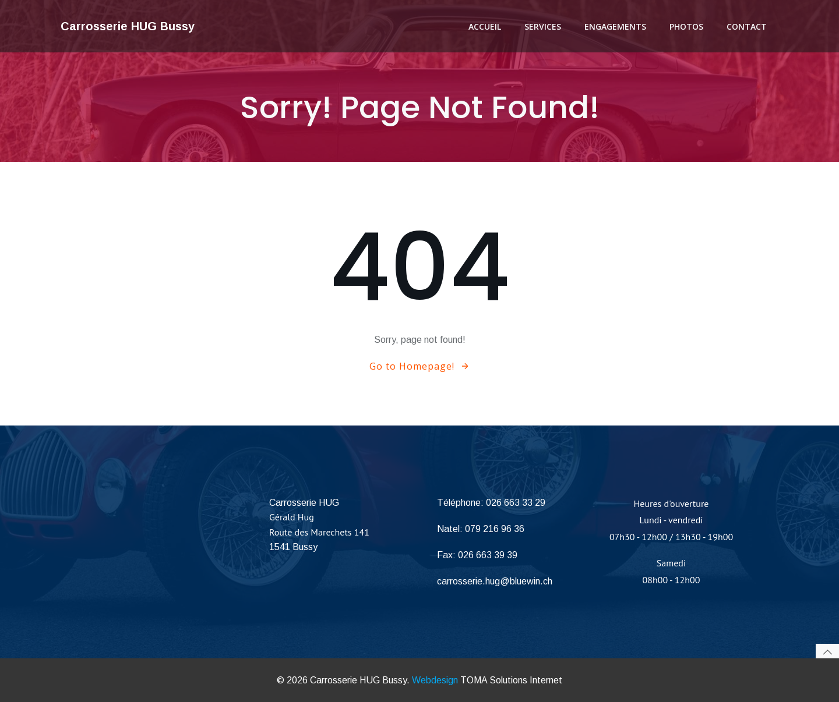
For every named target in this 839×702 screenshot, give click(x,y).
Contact (747, 26)
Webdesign (435, 680)
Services (542, 26)
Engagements (615, 26)
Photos (686, 26)
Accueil (484, 26)
